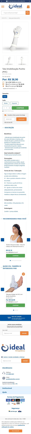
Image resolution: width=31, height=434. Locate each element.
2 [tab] (11, 260)
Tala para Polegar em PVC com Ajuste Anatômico (14, 295)
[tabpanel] (15, 239)
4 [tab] (14, 260)
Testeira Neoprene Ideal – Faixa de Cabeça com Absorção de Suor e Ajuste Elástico (15, 245)
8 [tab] (19, 260)
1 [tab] (10, 260)
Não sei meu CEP (8, 122)
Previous (1, 1)
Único (4, 96)
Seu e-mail (4, 330)
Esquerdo (14, 103)
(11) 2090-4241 (10, 374)
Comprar (15, 255)
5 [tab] (15, 260)
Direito (6, 103)
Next (29, 1)
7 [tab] (18, 260)
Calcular (21, 119)
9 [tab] (20, 260)
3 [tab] (12, 260)
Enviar (24, 333)
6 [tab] (16, 260)
